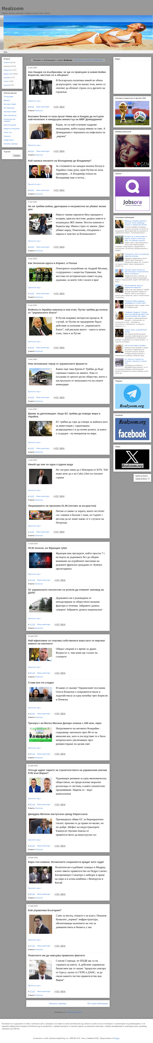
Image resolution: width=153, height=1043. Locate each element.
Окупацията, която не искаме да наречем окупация (137, 255)
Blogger (117, 1038)
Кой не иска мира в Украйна (135, 345)
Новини (6, 62)
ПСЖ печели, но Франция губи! (47, 548)
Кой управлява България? (44, 910)
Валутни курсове (10, 125)
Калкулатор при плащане (9, 120)
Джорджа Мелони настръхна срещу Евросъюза (57, 814)
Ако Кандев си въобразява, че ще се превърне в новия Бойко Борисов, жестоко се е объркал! (67, 73)
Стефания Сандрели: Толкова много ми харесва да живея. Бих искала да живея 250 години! (137, 314)
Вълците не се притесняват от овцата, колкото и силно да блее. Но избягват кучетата (136, 238)
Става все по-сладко (41, 682)
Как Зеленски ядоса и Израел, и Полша (52, 263)
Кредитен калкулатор (12, 129)
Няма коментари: (43, 107)
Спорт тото (8, 132)
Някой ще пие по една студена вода (50, 464)
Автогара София (10, 104)
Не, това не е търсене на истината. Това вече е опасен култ (136, 361)
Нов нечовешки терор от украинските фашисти (57, 363)
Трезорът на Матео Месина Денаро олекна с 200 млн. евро (65, 723)
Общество (7, 70)
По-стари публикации (97, 1003)
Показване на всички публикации (88, 60)
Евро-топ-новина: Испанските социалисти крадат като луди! (66, 862)
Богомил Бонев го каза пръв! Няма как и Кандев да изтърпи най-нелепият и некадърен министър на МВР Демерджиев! (66, 118)
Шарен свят (8, 74)
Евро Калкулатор (10, 115)
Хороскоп (7, 136)
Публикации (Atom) (74, 1012)
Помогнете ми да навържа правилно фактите (56, 955)
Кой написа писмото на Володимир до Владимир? (60, 160)
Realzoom (13, 8)
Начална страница (57, 1003)
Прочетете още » (34, 101)
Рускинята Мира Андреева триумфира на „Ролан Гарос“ (135, 302)
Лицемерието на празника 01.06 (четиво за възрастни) (62, 505)
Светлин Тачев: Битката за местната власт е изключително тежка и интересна (137, 272)
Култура (7, 77)
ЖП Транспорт (9, 108)
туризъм (7, 85)
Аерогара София (10, 112)
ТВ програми (8, 96)
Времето (7, 100)
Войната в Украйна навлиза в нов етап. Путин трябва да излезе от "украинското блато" (136, 223)
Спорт (6, 81)
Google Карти (9, 140)
